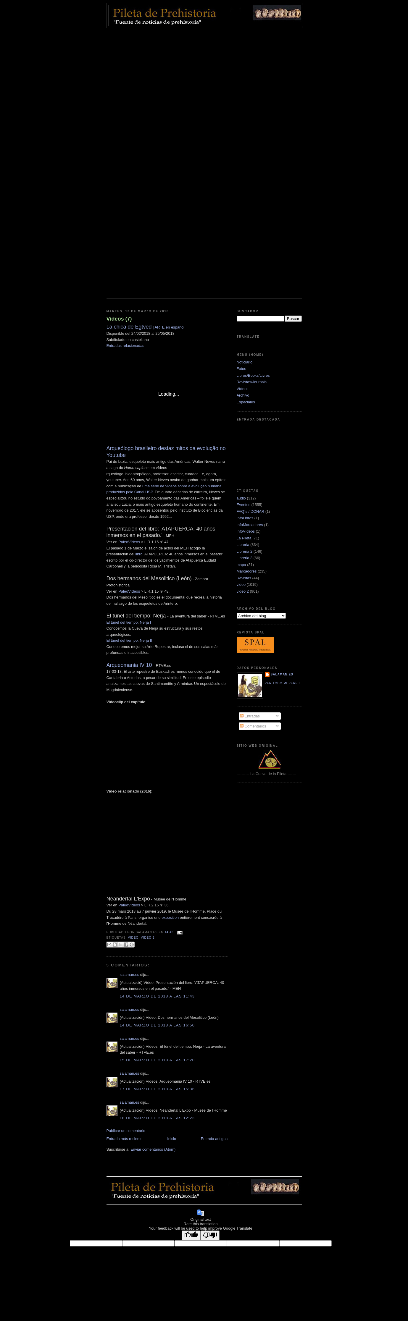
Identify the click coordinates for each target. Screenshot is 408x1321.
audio (241, 498)
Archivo (243, 395)
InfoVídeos (246, 531)
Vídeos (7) (119, 319)
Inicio (171, 1138)
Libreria (243, 544)
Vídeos (243, 389)
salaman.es (129, 974)
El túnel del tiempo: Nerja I (129, 622)
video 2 (148, 937)
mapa (241, 564)
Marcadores (247, 571)
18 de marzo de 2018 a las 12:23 (157, 1118)
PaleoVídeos (129, 542)
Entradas (250, 716)
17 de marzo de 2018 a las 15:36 (157, 1089)
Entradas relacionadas (125, 345)
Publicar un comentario (126, 1130)
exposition (170, 917)
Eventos (243, 504)
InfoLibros (245, 518)
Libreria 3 (245, 558)
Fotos (241, 368)
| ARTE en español (145, 327)
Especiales (246, 402)
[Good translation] (191, 1235)
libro (138, 554)
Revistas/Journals (252, 382)
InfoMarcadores (250, 525)
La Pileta (244, 538)
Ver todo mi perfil (283, 683)
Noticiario (245, 362)
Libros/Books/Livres (253, 375)
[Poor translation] (210, 1235)
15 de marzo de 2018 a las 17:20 (157, 1060)
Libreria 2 (245, 551)
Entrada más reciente (125, 1138)
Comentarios (253, 726)
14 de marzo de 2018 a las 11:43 (157, 996)
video (133, 937)
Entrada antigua (214, 1138)
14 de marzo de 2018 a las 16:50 (157, 1025)
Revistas (244, 578)
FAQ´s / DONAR (251, 511)
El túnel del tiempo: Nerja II (129, 640)
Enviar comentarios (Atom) (152, 1149)
